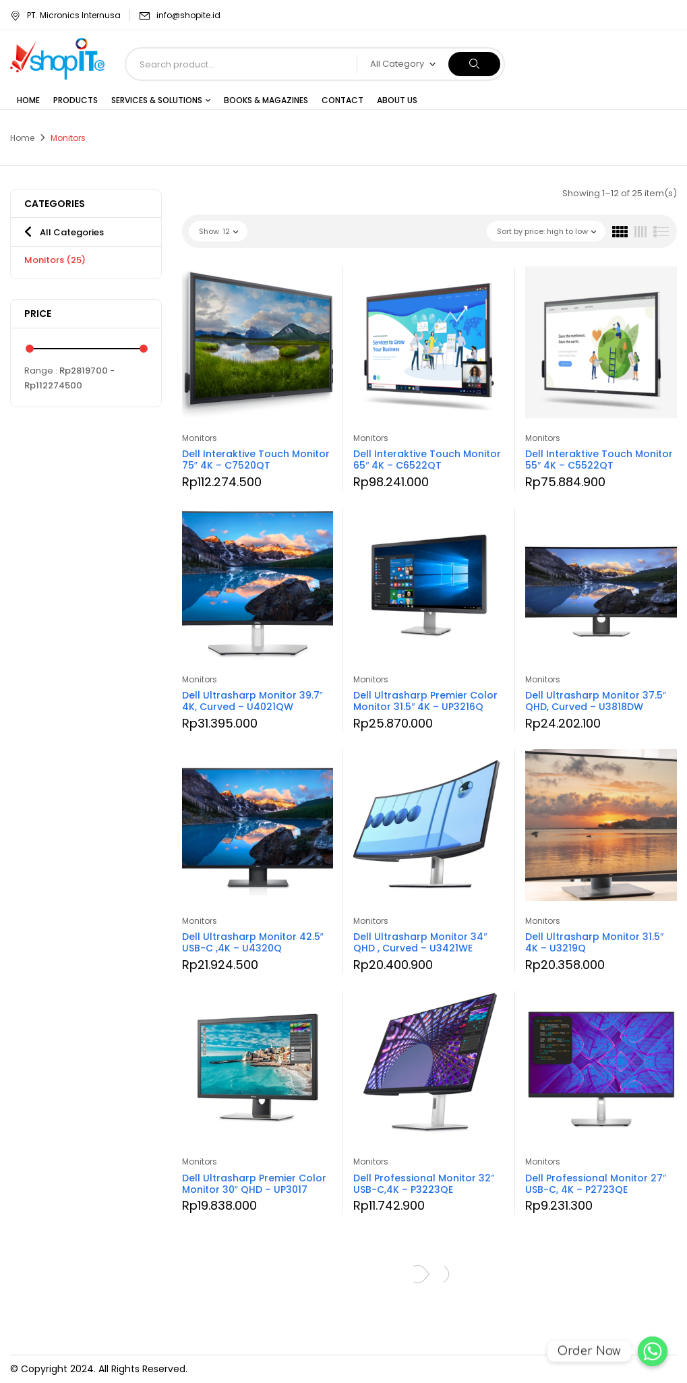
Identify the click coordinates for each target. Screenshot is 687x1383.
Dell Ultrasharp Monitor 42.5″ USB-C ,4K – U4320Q (253, 942)
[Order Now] (652, 1351)
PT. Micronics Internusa (65, 15)
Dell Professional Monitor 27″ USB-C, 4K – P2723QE (595, 1183)
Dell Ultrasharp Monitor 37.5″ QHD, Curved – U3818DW (595, 700)
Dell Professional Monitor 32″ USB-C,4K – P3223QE (423, 1183)
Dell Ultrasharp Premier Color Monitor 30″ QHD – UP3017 (254, 1183)
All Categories (72, 232)
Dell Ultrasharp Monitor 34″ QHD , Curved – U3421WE (420, 942)
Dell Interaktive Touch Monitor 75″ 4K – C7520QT (256, 459)
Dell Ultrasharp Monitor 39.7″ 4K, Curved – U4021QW (252, 700)
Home (22, 138)
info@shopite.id (188, 15)
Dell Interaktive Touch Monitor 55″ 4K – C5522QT (599, 459)
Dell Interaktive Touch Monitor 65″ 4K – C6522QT (427, 459)
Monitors (55, 260)
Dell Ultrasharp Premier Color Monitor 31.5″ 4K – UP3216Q (425, 700)
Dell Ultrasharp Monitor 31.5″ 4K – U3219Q (594, 942)
